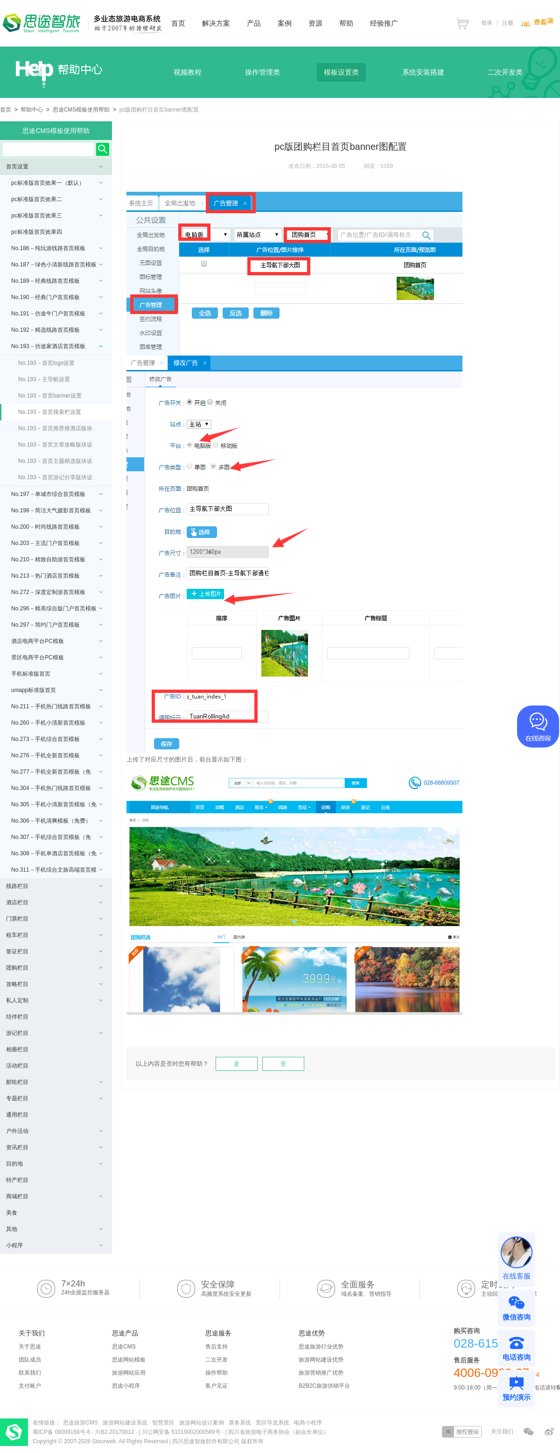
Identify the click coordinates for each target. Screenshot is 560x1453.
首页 (5, 109)
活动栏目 (17, 1065)
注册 (507, 23)
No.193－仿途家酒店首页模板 (57, 346)
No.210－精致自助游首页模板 (57, 559)
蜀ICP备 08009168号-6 (62, 1432)
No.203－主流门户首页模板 (57, 543)
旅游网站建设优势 (321, 1359)
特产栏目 (17, 1180)
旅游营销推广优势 (321, 1372)
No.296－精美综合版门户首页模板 (57, 608)
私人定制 (54, 1000)
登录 (486, 23)
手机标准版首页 (57, 674)
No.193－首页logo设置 (46, 363)
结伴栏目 (17, 1016)
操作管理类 (262, 72)
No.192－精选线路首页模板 (57, 330)
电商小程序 (308, 1422)
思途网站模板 (129, 1359)
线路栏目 (54, 886)
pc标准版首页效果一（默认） (57, 183)
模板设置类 (341, 72)
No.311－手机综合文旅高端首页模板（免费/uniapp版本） (57, 872)
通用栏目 (17, 1114)
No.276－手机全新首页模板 (57, 755)
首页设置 (54, 166)
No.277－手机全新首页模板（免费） (57, 774)
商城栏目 (54, 1196)
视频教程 (188, 72)
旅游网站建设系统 (125, 1422)
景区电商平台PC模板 (57, 657)
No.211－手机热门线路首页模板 (57, 706)
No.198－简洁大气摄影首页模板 (57, 510)
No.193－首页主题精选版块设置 (55, 463)
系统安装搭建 (423, 72)
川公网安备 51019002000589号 (181, 1432)
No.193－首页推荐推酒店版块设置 (55, 431)
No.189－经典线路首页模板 (57, 281)
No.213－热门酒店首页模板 (57, 576)
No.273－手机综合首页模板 (57, 739)
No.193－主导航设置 (44, 379)
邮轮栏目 (54, 1082)
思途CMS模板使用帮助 (81, 109)
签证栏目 (54, 951)
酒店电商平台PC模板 (57, 641)
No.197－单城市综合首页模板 (57, 494)
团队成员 (30, 1359)
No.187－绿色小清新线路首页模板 (57, 264)
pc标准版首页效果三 (57, 215)
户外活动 (54, 1131)
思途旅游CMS (80, 1422)
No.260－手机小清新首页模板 (57, 723)
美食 (11, 1212)
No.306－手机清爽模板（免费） (57, 820)
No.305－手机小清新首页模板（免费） (57, 807)
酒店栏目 (54, 902)
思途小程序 (126, 1386)
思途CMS (124, 1346)
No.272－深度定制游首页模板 (57, 592)
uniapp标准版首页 (57, 690)
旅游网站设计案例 (201, 1422)
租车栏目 (54, 935)
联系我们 (30, 1372)
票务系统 (240, 1422)
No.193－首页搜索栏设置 (49, 412)
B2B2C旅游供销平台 (324, 1386)
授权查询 (462, 1432)
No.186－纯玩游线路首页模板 (57, 248)
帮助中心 (32, 109)
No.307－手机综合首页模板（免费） (57, 839)
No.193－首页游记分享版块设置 (55, 480)
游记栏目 (54, 1033)
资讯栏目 (54, 1147)
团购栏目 (54, 967)
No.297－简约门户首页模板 (57, 625)
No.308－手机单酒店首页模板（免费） (57, 856)
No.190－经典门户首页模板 (57, 297)
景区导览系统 (272, 1422)
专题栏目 (54, 1098)
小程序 (54, 1245)
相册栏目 (17, 1049)
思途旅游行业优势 (321, 1346)
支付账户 (30, 1386)
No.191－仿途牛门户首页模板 (57, 313)
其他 (54, 1229)
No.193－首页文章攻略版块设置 (55, 447)
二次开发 (216, 1359)
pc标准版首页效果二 (57, 199)
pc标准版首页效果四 (36, 232)
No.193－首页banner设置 (50, 395)
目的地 (54, 1163)
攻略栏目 (54, 984)
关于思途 (30, 1346)
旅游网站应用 (129, 1372)
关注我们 (502, 1431)
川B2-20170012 (115, 1432)
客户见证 (216, 1386)
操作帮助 (216, 1372)
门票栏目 (54, 918)
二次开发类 (505, 72)
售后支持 (216, 1346)
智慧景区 (163, 1422)
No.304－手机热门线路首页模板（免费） (57, 790)
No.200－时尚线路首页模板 (57, 527)
